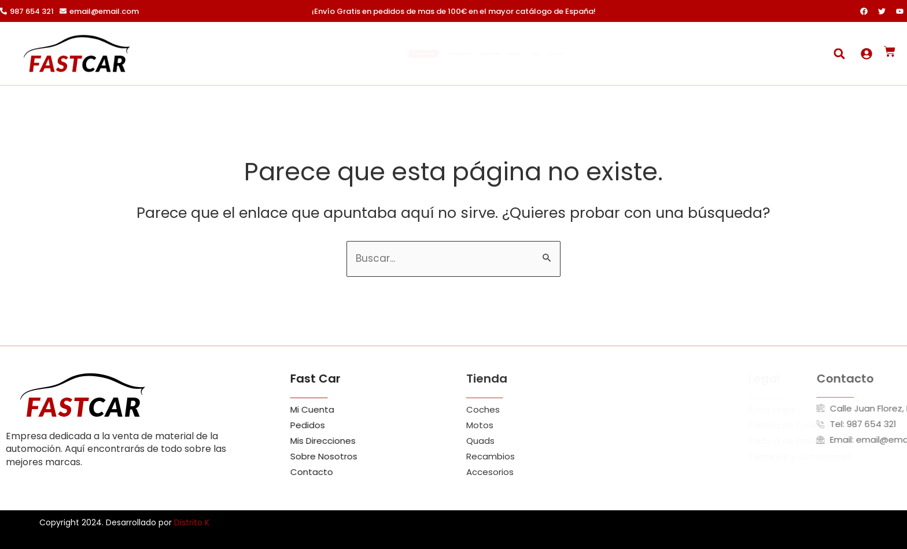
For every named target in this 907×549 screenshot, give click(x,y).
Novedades (492, 53)
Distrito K (191, 522)
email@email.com (104, 11)
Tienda (551, 54)
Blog (595, 53)
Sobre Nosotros (422, 53)
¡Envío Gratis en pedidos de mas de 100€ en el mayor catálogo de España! (454, 11)
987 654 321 (32, 11)
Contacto (640, 53)
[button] (839, 53)
